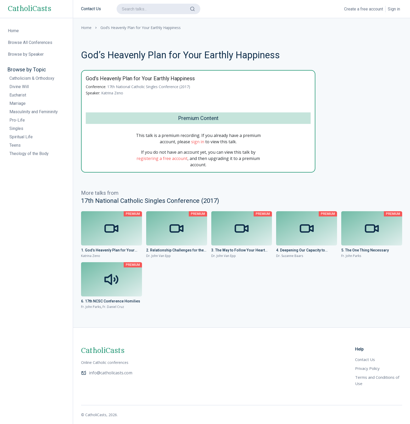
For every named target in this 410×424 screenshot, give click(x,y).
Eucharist (17, 95)
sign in (197, 142)
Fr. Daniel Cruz (113, 307)
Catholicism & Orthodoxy (31, 78)
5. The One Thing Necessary (365, 250)
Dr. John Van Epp (158, 256)
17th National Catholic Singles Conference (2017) (148, 86)
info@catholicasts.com (106, 373)
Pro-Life (17, 120)
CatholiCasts (29, 9)
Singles (16, 128)
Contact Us (91, 8)
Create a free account (363, 9)
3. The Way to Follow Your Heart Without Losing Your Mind (238, 250)
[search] (158, 9)
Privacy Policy (367, 368)
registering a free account (161, 158)
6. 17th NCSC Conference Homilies (110, 301)
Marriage (17, 103)
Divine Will (19, 86)
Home (86, 27)
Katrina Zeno (112, 92)
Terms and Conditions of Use (377, 380)
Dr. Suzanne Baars (289, 256)
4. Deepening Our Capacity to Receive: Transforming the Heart (304, 250)
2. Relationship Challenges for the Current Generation (175, 250)
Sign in (394, 9)
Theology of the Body (29, 153)
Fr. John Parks (351, 256)
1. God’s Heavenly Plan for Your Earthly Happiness (108, 250)
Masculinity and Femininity (33, 111)
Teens (15, 145)
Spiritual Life (21, 136)
